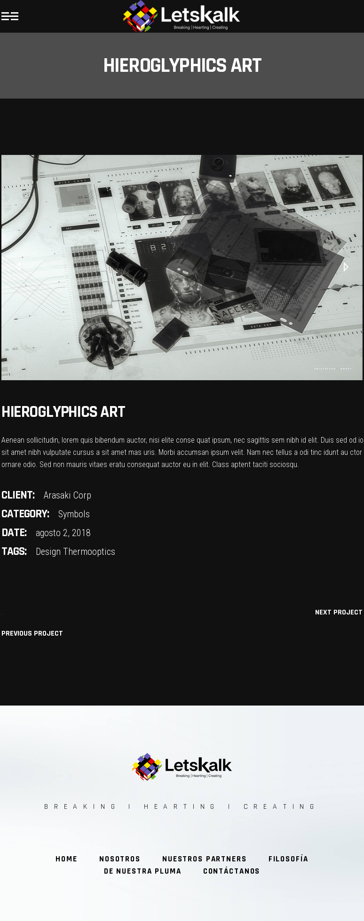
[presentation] (18, 267)
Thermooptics (89, 551)
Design (48, 551)
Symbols (74, 514)
